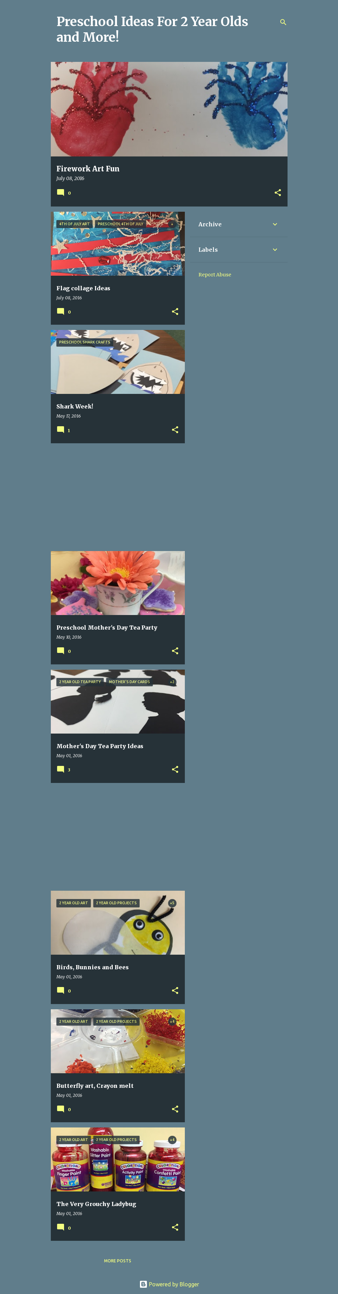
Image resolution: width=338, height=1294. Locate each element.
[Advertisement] (115, 497)
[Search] (283, 22)
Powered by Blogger (169, 1284)
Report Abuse (214, 275)
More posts (117, 1261)
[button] (278, 193)
